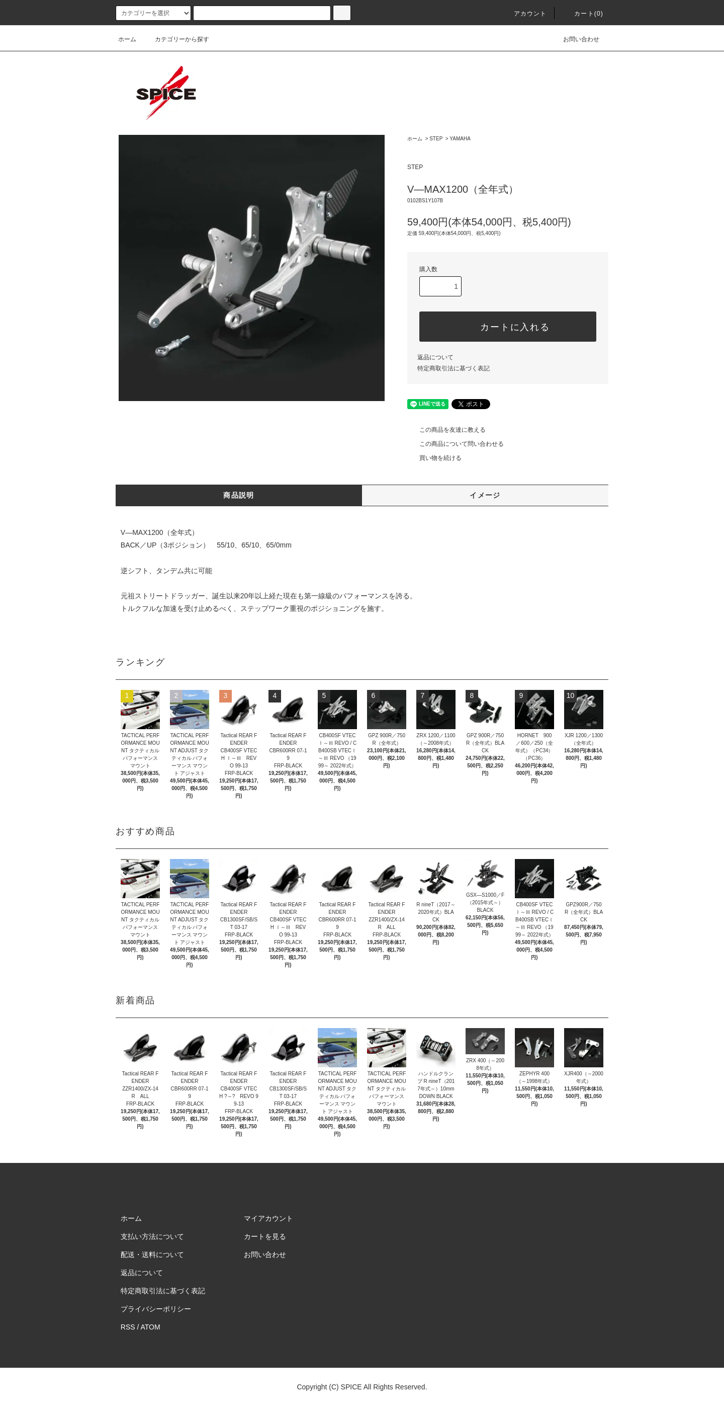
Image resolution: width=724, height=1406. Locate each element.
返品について (435, 357)
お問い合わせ (575, 39)
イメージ (485, 495)
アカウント (524, 13)
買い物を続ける (434, 457)
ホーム (127, 39)
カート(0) (582, 13)
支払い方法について (152, 1236)
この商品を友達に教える (446, 429)
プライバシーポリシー (156, 1309)
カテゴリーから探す (176, 39)
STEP (435, 138)
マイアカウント (268, 1218)
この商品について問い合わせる (455, 443)
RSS (128, 1327)
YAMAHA (460, 138)
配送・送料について (152, 1255)
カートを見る (265, 1236)
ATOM (150, 1327)
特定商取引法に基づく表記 (453, 368)
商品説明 (238, 495)
